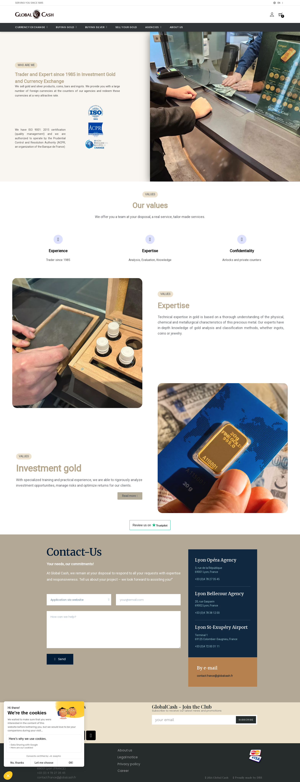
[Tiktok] (91, 735)
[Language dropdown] (278, 3)
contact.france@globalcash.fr (215, 675)
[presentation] (91, 677)
